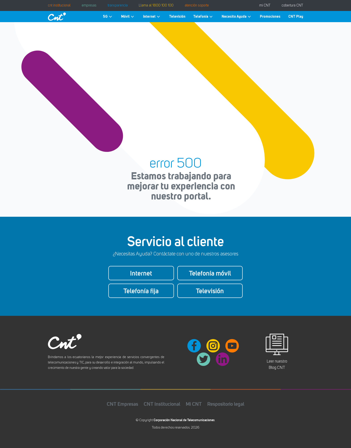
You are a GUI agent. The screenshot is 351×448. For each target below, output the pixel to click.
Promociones (270, 16)
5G (108, 16)
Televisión (177, 16)
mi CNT (264, 5)
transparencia (118, 5)
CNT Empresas (122, 404)
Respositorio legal (225, 404)
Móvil (128, 16)
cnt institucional (59, 5)
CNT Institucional (162, 404)
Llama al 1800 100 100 (156, 5)
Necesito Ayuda (237, 16)
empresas (89, 5)
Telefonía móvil (210, 273)
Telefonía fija (141, 291)
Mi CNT (194, 404)
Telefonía (203, 16)
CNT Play (295, 16)
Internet (152, 16)
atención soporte (197, 5)
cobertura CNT (292, 5)
